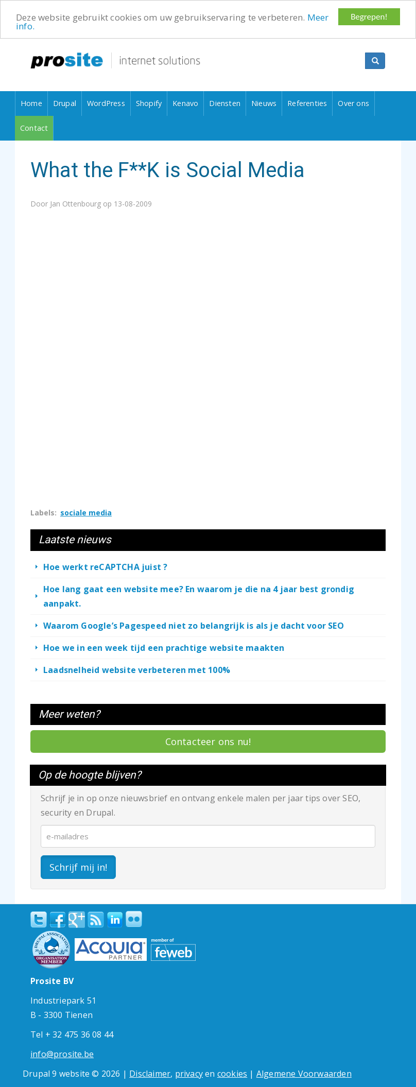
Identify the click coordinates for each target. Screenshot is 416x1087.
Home (31, 103)
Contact (34, 128)
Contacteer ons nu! (208, 741)
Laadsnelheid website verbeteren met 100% (136, 669)
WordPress (106, 103)
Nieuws (263, 103)
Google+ (76, 919)
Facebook (57, 919)
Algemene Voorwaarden (304, 1073)
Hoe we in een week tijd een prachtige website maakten (164, 647)
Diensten (224, 103)
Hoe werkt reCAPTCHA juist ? (105, 566)
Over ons (353, 103)
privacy (189, 1073)
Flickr (134, 919)
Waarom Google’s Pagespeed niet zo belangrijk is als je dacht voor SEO (193, 625)
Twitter (38, 919)
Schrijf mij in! (78, 867)
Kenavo (185, 103)
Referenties (307, 103)
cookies (232, 1073)
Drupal (64, 103)
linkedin (115, 920)
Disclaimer (149, 1073)
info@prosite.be (62, 1054)
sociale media (86, 512)
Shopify (149, 103)
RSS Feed (96, 919)
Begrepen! (369, 16)
